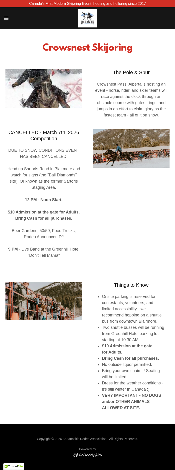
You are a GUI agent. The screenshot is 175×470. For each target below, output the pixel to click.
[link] (87, 18)
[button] (15, 18)
